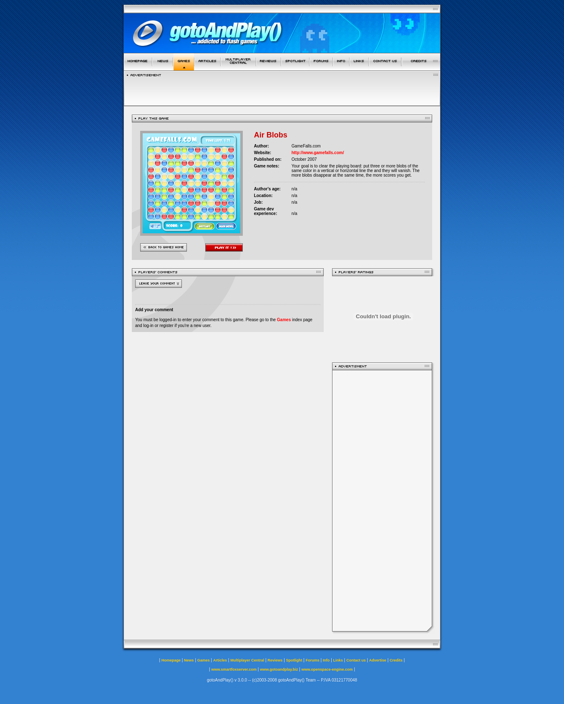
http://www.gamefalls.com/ (318, 152)
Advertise (377, 660)
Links (338, 660)
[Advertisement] (382, 501)
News (189, 660)
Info (326, 660)
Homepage (171, 660)
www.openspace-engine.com (326, 669)
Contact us (356, 660)
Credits (396, 660)
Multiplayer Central (247, 660)
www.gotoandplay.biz (279, 669)
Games (284, 319)
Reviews (274, 660)
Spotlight (294, 660)
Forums (313, 660)
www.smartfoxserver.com (234, 669)
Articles (220, 660)
